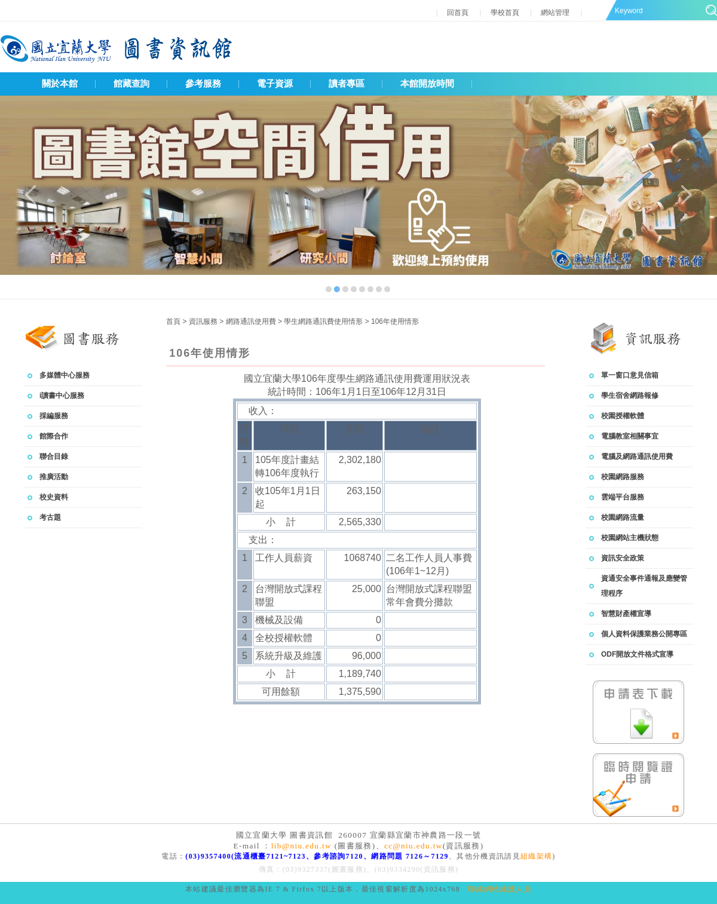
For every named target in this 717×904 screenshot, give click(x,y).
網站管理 (555, 12)
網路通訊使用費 (252, 321)
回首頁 (458, 12)
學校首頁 (505, 12)
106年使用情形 (395, 321)
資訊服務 (204, 321)
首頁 (173, 321)
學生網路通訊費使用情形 (324, 321)
